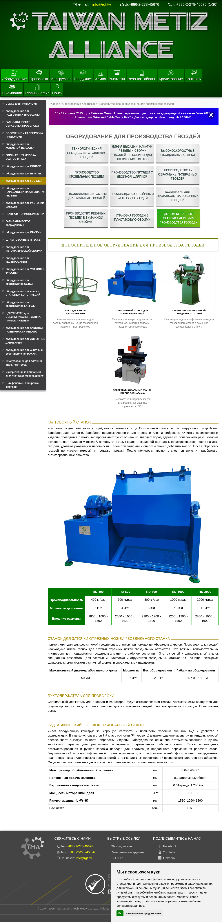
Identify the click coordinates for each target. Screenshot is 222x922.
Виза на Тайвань (142, 75)
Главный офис (37, 89)
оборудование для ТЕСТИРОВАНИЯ (18, 260)
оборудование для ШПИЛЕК (24, 173)
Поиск (57, 89)
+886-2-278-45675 (80, 846)
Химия (100, 75)
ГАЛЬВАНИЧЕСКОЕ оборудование (18, 223)
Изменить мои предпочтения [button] (143, 913)
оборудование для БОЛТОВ (23, 166)
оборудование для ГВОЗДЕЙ (24, 180)
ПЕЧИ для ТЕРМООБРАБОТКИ (25, 213)
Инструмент (61, 75)
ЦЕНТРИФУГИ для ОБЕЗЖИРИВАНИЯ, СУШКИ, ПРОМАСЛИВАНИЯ (23, 317)
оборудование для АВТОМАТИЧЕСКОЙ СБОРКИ (24, 249)
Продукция (83, 75)
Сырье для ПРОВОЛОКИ (21, 103)
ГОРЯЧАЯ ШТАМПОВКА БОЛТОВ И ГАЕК (21, 157)
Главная (55, 103)
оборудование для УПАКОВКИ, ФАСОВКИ (25, 271)
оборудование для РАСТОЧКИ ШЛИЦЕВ (25, 204)
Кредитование (171, 75)
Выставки (117, 75)
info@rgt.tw (101, 4)
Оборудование (14, 75)
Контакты (193, 75)
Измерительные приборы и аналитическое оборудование (25, 374)
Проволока (39, 75)
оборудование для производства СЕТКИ (19, 282)
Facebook (169, 846)
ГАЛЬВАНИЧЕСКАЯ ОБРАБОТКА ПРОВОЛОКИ (22, 124)
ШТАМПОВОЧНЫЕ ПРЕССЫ (23, 239)
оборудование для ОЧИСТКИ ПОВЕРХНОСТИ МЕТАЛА (24, 329)
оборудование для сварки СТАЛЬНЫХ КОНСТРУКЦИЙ (23, 293)
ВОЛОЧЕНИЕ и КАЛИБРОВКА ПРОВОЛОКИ (24, 135)
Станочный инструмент (127, 852)
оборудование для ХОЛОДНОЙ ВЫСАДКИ (20, 146)
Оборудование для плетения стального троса (24, 363)
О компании (12, 89)
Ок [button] (120, 913)
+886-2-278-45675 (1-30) (196, 4)
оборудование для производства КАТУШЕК (21, 304)
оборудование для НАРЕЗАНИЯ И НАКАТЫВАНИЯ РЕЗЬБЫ (25, 192)
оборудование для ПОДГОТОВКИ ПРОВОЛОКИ (23, 113)
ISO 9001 (117, 858)
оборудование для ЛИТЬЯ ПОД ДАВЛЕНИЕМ (25, 340)
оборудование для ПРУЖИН (23, 232)
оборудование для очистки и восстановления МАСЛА (24, 352)
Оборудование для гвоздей (79, 103)
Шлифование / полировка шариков (22, 385)
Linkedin (168, 858)
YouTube (168, 852)
